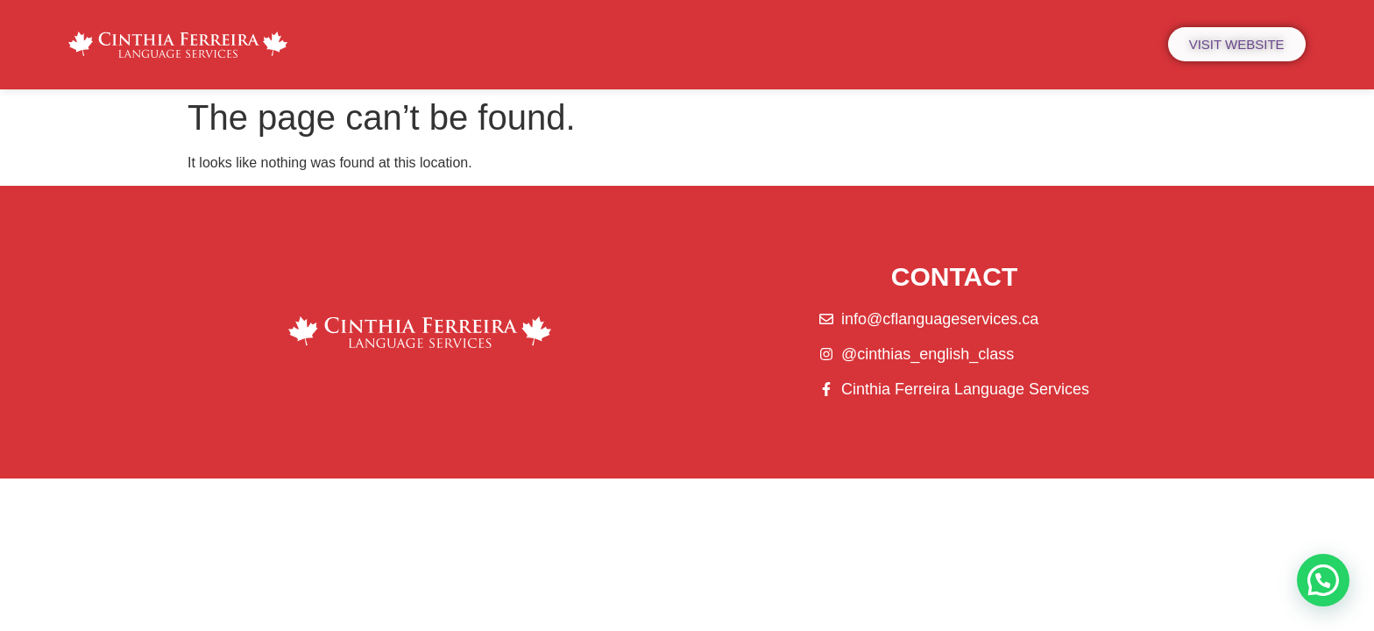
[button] (1323, 580)
